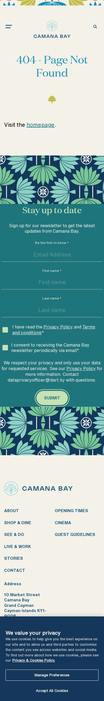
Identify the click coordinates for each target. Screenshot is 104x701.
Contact (14, 570)
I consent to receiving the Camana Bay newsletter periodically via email (50, 348)
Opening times (71, 511)
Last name (52, 298)
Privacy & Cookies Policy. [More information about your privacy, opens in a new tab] (33, 660)
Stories (13, 558)
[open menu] (14, 26)
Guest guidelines (75, 534)
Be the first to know (52, 242)
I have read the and (53, 330)
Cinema (63, 523)
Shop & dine (17, 523)
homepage (40, 125)
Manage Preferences (52, 675)
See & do (14, 534)
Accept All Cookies (52, 691)
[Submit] (52, 398)
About (11, 511)
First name (52, 270)
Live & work (17, 546)
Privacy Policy (58, 327)
